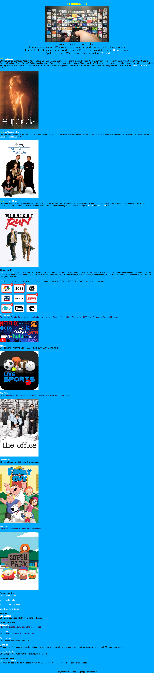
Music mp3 (4, 625)
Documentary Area (8, 595)
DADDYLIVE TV (7, 272)
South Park (5, 526)
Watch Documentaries (9, 609)
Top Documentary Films (10, 604)
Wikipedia (145, 65)
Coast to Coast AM (8, 661)
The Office (4, 393)
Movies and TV (6, 315)
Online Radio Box (7, 652)
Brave (116, 50)
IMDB (134, 65)
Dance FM (4, 631)
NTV (2, 281)
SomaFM (4, 645)
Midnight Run (11, 201)
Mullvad (105, 53)
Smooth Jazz (5, 638)
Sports (3, 346)
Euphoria (9, 59)
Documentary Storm (8, 600)
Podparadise (5, 616)
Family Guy (5, 460)
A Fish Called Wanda (14, 132)
